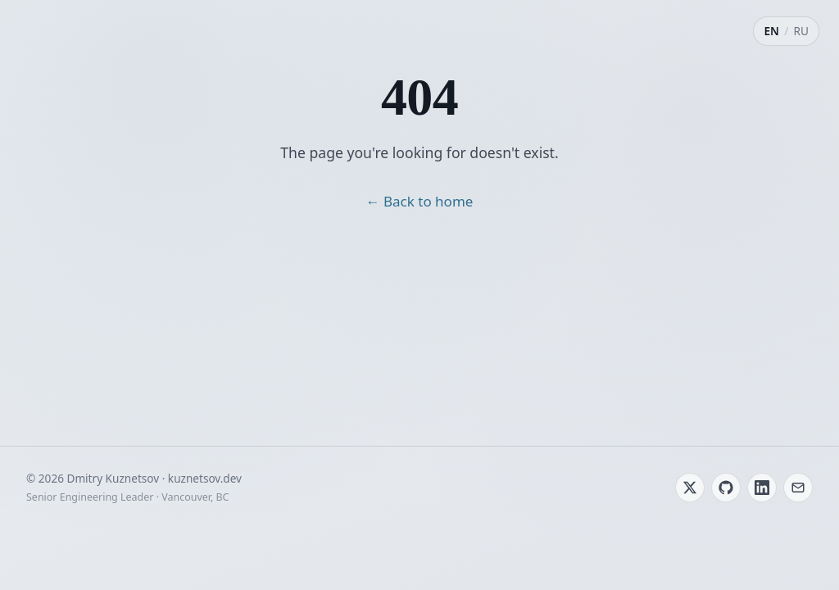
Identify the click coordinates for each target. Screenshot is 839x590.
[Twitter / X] (690, 487)
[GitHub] (726, 487)
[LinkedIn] (762, 487)
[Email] (798, 487)
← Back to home (420, 201)
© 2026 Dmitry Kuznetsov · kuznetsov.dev (134, 478)
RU (801, 31)
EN (771, 31)
